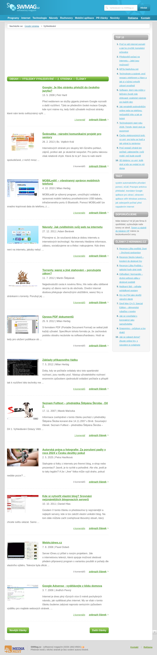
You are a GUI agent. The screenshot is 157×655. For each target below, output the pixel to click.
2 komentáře (79, 213)
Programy (13, 18)
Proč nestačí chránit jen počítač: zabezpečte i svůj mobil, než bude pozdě (131, 152)
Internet (25, 18)
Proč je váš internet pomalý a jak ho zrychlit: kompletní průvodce (132, 48)
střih (126, 199)
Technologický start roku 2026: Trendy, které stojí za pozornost (132, 127)
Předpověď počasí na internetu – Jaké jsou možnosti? (129, 61)
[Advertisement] (58, 51)
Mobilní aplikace (84, 18)
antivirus (143, 187)
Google (139, 191)
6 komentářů (79, 389)
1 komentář (80, 119)
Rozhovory (66, 18)
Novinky (115, 18)
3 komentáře (79, 256)
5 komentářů (79, 302)
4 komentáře (79, 528)
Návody (53, 18)
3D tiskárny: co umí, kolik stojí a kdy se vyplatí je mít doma (131, 164)
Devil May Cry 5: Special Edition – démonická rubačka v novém (131, 307)
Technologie (40, 18)
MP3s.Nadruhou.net (128, 69)
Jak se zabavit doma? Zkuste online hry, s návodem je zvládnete (129, 341)
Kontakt (145, 18)
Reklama (133, 18)
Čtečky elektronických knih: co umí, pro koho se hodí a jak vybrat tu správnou (132, 139)
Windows (133, 199)
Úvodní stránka (32, 26)
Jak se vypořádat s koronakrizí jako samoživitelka (128, 320)
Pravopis (134, 187)
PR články (102, 18)
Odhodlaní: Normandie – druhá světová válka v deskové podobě (131, 278)
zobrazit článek (98, 119)
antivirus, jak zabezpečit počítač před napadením (130, 203)
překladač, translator (125, 191)
